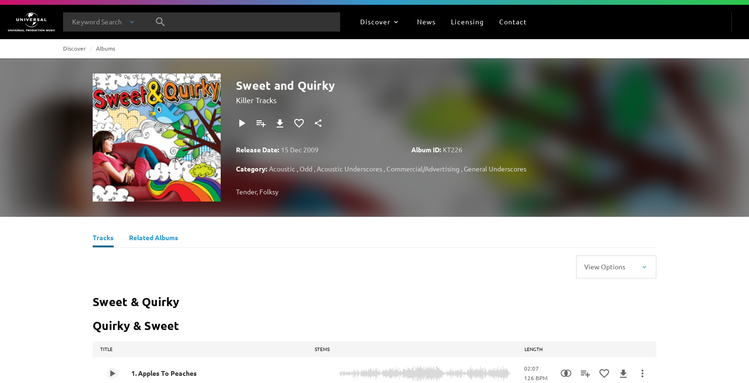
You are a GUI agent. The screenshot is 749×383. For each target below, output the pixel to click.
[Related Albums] (153, 238)
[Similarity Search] (566, 373)
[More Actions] (642, 373)
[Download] (280, 123)
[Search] (160, 22)
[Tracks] (103, 238)
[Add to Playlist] (261, 123)
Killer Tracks (256, 100)
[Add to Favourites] (299, 123)
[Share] (318, 123)
